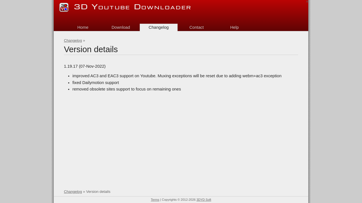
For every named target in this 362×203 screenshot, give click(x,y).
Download (120, 27)
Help (234, 27)
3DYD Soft (204, 199)
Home (82, 27)
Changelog (73, 40)
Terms (155, 199)
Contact (196, 27)
